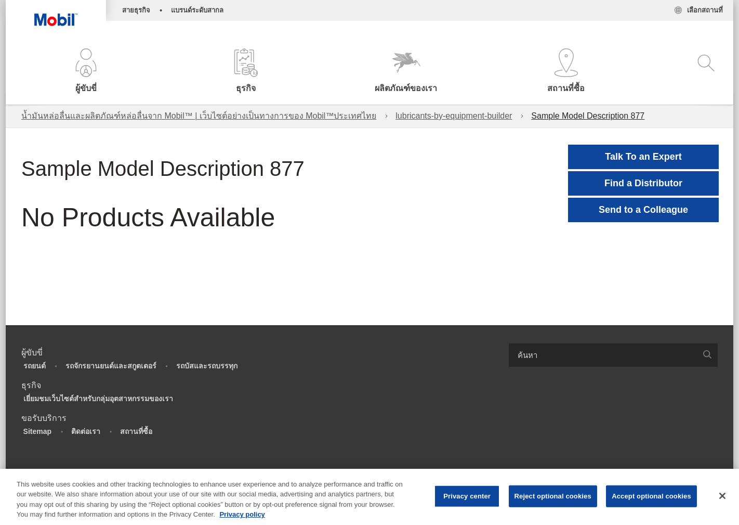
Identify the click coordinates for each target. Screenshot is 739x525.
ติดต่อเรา (85, 431)
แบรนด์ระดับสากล (197, 10)
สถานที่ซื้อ (136, 431)
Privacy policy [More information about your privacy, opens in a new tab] (242, 514)
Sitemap (37, 431)
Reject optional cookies (552, 496)
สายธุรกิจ (136, 10)
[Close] (722, 495)
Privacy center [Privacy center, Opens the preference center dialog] (467, 496)
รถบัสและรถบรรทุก (206, 366)
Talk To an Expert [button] (643, 156)
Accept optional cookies (651, 496)
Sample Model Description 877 (587, 115)
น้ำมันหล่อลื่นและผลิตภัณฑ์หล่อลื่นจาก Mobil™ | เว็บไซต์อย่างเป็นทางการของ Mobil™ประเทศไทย (198, 115)
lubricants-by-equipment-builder (453, 115)
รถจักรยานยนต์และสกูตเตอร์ (110, 366)
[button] (86, 71)
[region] (369, 497)
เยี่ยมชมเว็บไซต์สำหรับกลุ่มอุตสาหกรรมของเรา (98, 398)
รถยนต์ (34, 366)
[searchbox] (603, 355)
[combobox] (613, 355)
